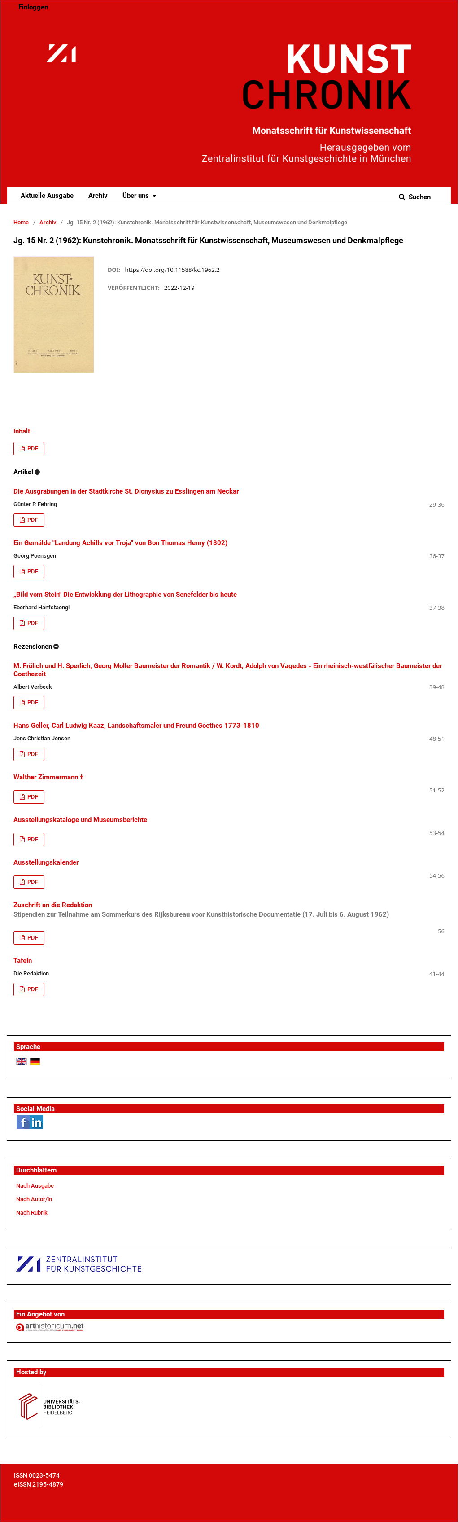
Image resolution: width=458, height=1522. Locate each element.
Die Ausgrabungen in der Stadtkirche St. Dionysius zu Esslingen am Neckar (126, 491)
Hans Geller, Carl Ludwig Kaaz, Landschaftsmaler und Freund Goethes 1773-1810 (136, 726)
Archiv (98, 196)
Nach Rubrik (32, 1212)
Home (21, 222)
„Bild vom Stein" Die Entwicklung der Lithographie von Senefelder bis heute (125, 594)
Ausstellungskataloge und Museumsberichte (80, 820)
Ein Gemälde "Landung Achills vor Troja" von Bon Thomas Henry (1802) (120, 543)
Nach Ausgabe (35, 1185)
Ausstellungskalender (46, 862)
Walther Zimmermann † (48, 777)
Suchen (419, 197)
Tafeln (22, 961)
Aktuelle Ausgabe (47, 196)
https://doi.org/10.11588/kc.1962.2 (172, 270)
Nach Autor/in (34, 1199)
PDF (32, 448)
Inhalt (21, 431)
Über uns (136, 196)
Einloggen (33, 7)
